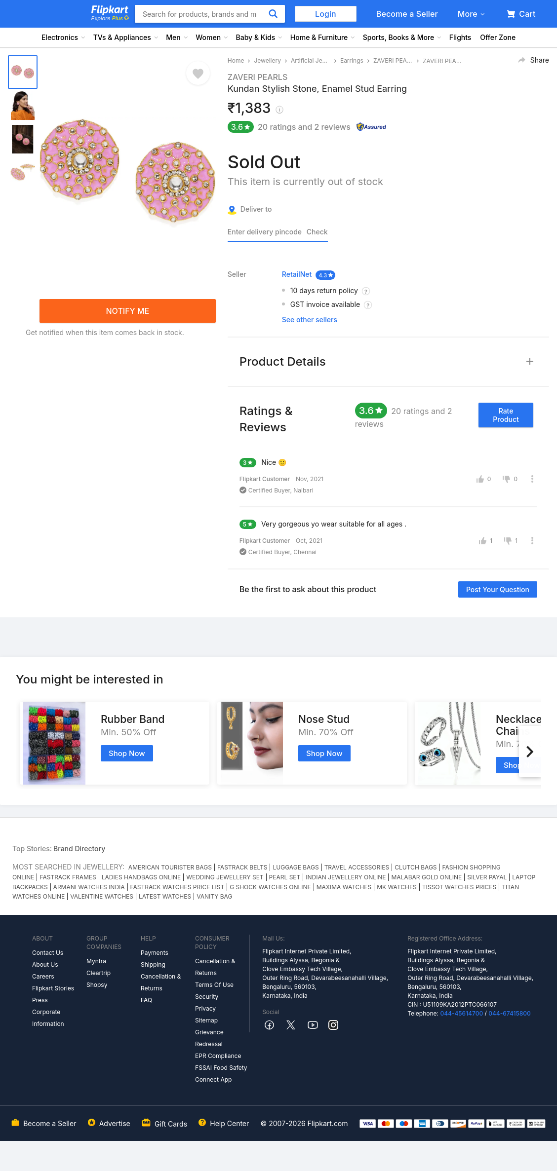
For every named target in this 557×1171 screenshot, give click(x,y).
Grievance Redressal (209, 1038)
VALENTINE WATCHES (101, 896)
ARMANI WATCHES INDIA (89, 887)
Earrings (351, 60)
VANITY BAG (214, 896)
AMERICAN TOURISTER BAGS (170, 867)
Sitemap (206, 1020)
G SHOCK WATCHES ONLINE (270, 887)
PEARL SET (285, 877)
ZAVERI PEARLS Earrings (393, 60)
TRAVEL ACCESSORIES (357, 867)
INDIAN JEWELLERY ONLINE (346, 877)
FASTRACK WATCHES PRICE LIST (177, 887)
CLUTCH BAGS (416, 867)
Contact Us (47, 952)
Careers (43, 976)
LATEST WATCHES (165, 896)
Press (40, 1000)
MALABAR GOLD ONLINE (426, 877)
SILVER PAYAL (487, 877)
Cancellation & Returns (161, 982)
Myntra (96, 961)
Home (236, 60)
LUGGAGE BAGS (295, 867)
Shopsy (96, 984)
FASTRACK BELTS (242, 867)
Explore (110, 18)
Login (325, 14)
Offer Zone (498, 37)
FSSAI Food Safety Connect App (221, 1073)
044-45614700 (461, 1013)
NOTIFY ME (128, 311)
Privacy (205, 1008)
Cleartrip (98, 973)
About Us (45, 964)
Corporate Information (48, 1017)
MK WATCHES (397, 887)
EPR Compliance (218, 1055)
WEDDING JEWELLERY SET (224, 877)
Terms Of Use (214, 984)
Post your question (497, 589)
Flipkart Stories (53, 988)
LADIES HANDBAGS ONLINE (141, 877)
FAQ (146, 1000)
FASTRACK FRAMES (68, 877)
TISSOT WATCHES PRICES (459, 887)
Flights (460, 37)
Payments (154, 952)
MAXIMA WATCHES (344, 887)
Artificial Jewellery (310, 60)
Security (206, 996)
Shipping (153, 964)
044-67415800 (509, 1013)
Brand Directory (79, 848)
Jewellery (267, 60)
